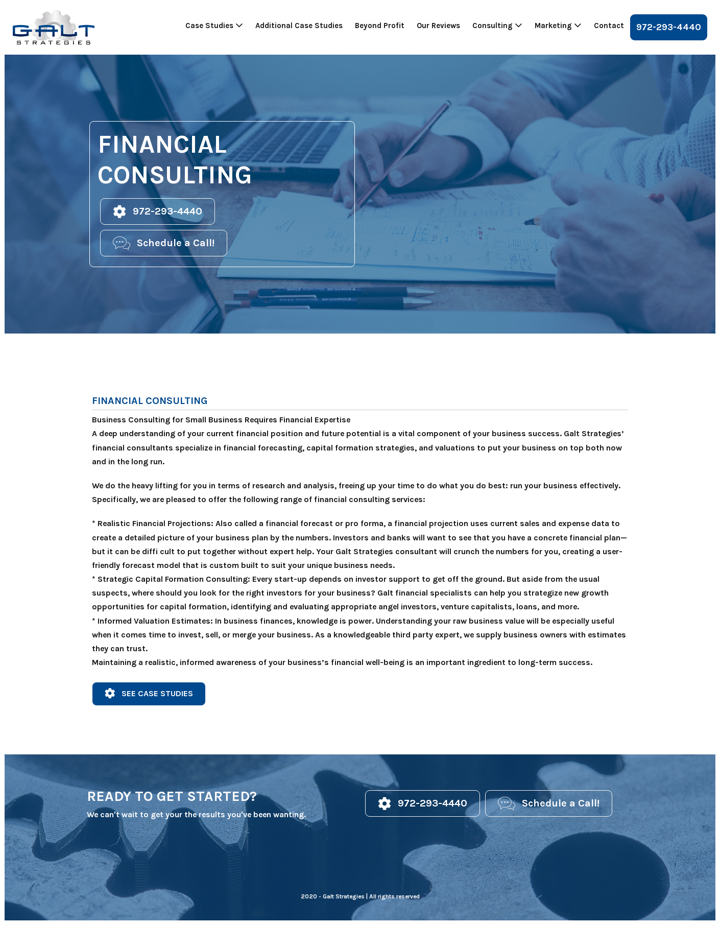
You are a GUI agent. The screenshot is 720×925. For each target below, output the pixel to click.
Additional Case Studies (299, 25)
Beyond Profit (379, 25)
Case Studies (214, 25)
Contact (609, 25)
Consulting (497, 25)
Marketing (558, 25)
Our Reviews (438, 25)
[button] (157, 211)
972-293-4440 (668, 27)
